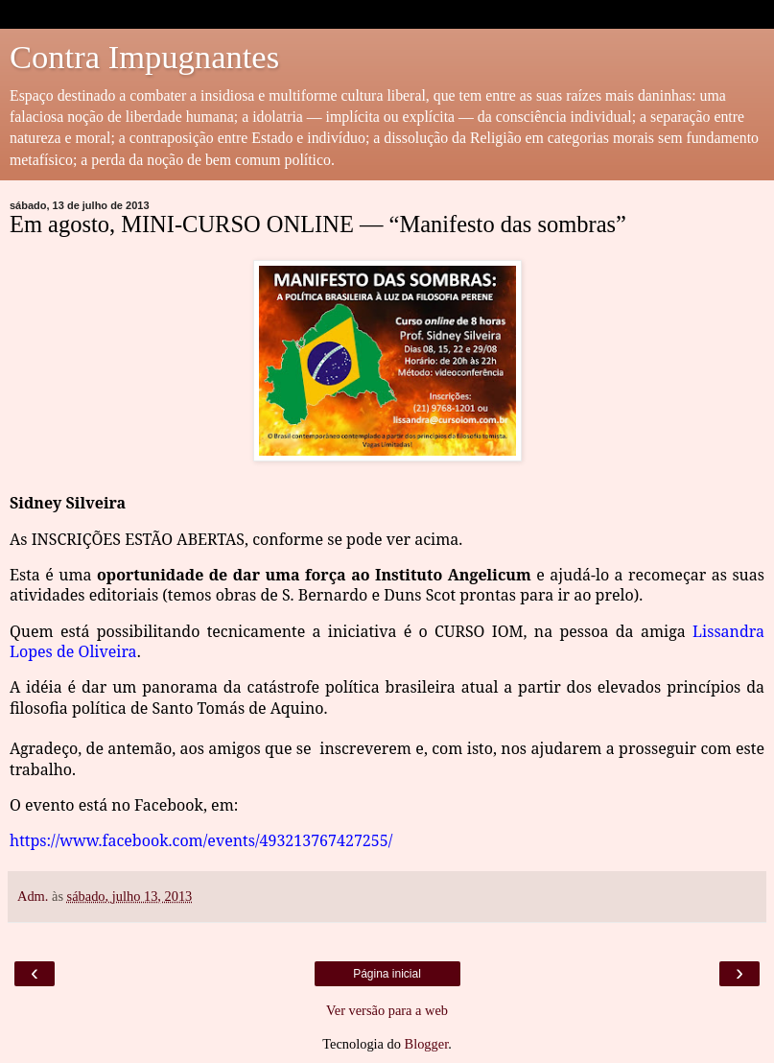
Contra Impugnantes (144, 56)
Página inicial (387, 973)
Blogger (427, 1043)
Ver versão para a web (387, 1010)
